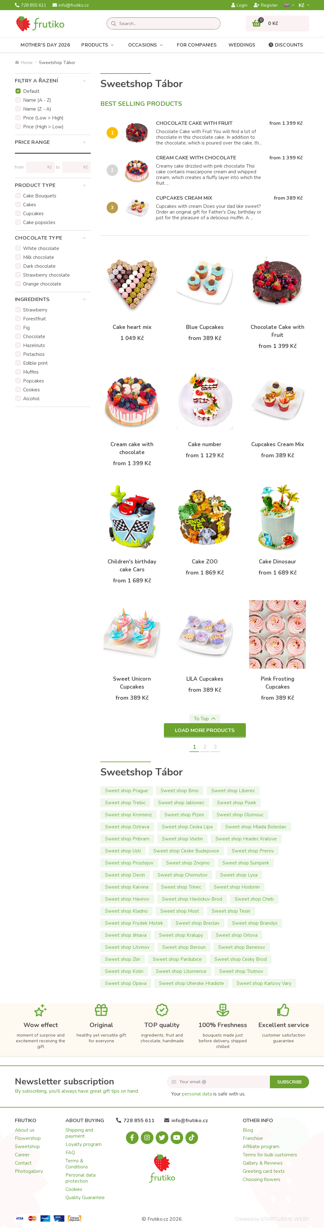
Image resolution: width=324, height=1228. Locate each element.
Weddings (242, 45)
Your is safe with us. (208, 1093)
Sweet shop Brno (180, 791)
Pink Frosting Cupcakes (277, 683)
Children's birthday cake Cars (132, 565)
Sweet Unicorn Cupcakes (132, 683)
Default (31, 91)
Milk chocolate (38, 257)
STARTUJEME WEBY (285, 1219)
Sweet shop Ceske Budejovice (186, 851)
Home (24, 63)
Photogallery (29, 1171)
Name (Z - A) (37, 109)
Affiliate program (261, 1146)
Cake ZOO (205, 561)
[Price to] (74, 167)
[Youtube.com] (177, 1137)
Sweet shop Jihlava (125, 935)
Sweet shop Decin (125, 875)
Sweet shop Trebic (125, 803)
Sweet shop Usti (123, 851)
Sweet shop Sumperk (245, 863)
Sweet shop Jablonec (181, 803)
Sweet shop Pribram (127, 839)
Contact (23, 1163)
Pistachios (34, 354)
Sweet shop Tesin (231, 911)
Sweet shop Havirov (127, 899)
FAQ (70, 1152)
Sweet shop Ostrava (127, 827)
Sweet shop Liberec (233, 791)
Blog (248, 1130)
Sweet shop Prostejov (129, 863)
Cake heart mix (132, 327)
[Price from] (38, 167)
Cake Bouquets (39, 196)
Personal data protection (80, 1178)
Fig (26, 328)
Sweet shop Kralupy (181, 935)
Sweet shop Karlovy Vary (264, 983)
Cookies (31, 390)
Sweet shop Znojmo (188, 863)
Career (22, 1155)
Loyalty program (83, 1144)
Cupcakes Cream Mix (184, 198)
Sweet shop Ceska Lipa (187, 827)
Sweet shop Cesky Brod (241, 959)
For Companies (197, 45)
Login (239, 5)
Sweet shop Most (179, 911)
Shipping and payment (79, 1133)
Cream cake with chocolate (196, 157)
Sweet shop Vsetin (182, 839)
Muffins (31, 372)
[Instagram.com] (147, 1137)
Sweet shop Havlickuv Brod (192, 899)
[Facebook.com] (132, 1137)
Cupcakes (33, 213)
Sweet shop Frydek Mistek (134, 923)
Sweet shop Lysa (239, 875)
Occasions (146, 45)
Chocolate (34, 336)
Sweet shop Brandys (254, 923)
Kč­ (302, 5)
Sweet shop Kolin (124, 971)
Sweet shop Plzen (184, 815)
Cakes (29, 205)
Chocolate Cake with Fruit (194, 123)
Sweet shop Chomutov (183, 875)
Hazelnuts (34, 345)
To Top (204, 719)
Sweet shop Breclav (198, 923)
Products (98, 45)
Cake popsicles (39, 222)
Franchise (253, 1138)
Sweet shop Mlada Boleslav (255, 827)
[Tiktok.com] (191, 1137)
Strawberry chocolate (46, 275)
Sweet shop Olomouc (240, 815)
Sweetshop (27, 1146)
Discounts (285, 45)
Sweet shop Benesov (241, 947)
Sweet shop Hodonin (237, 887)
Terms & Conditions (76, 1164)
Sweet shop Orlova (237, 935)
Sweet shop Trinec (181, 887)
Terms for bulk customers (270, 1155)
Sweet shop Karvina (126, 887)
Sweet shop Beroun (184, 947)
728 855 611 (30, 5)
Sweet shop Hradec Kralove (246, 839)
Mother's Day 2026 (45, 45)
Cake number (204, 444)
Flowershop (28, 1138)
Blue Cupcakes (205, 327)
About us (24, 1130)
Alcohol (31, 398)
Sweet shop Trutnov (241, 971)
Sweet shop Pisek (236, 803)
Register (266, 5)
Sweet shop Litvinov (127, 947)
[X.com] (162, 1137)
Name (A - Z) (37, 100)
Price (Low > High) (43, 118)
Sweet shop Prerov (253, 851)
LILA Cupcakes (204, 679)
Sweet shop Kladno (126, 911)
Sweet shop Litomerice (181, 971)
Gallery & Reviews (263, 1163)
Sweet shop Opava (125, 983)
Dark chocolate (39, 266)
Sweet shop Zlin (122, 959)
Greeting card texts (264, 1171)
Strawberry (35, 310)
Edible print (35, 363)
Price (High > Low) (43, 127)
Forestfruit (34, 319)
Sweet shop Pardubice (177, 959)
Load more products (205, 730)
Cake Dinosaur (277, 561)
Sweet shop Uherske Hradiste (191, 983)
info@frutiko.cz (71, 5)
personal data (197, 1093)
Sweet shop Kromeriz (128, 815)
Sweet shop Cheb (254, 899)
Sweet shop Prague (126, 791)
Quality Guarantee (85, 1197)
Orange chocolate (42, 284)
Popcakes (33, 381)
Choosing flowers (261, 1179)
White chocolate (41, 248)
